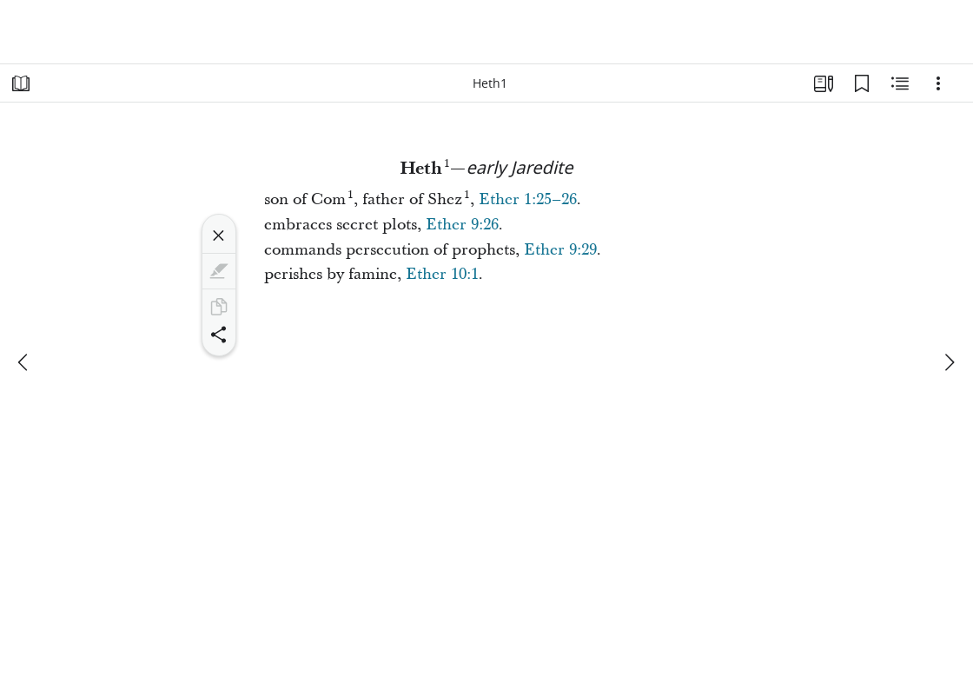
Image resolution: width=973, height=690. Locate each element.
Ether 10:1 (442, 274)
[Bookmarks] (861, 83)
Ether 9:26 (462, 225)
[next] (948, 362)
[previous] (24, 362)
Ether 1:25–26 (528, 199)
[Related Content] (900, 83)
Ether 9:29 (560, 250)
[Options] (938, 83)
